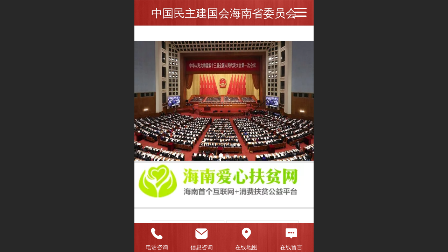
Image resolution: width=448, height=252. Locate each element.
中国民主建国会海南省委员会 (224, 13)
